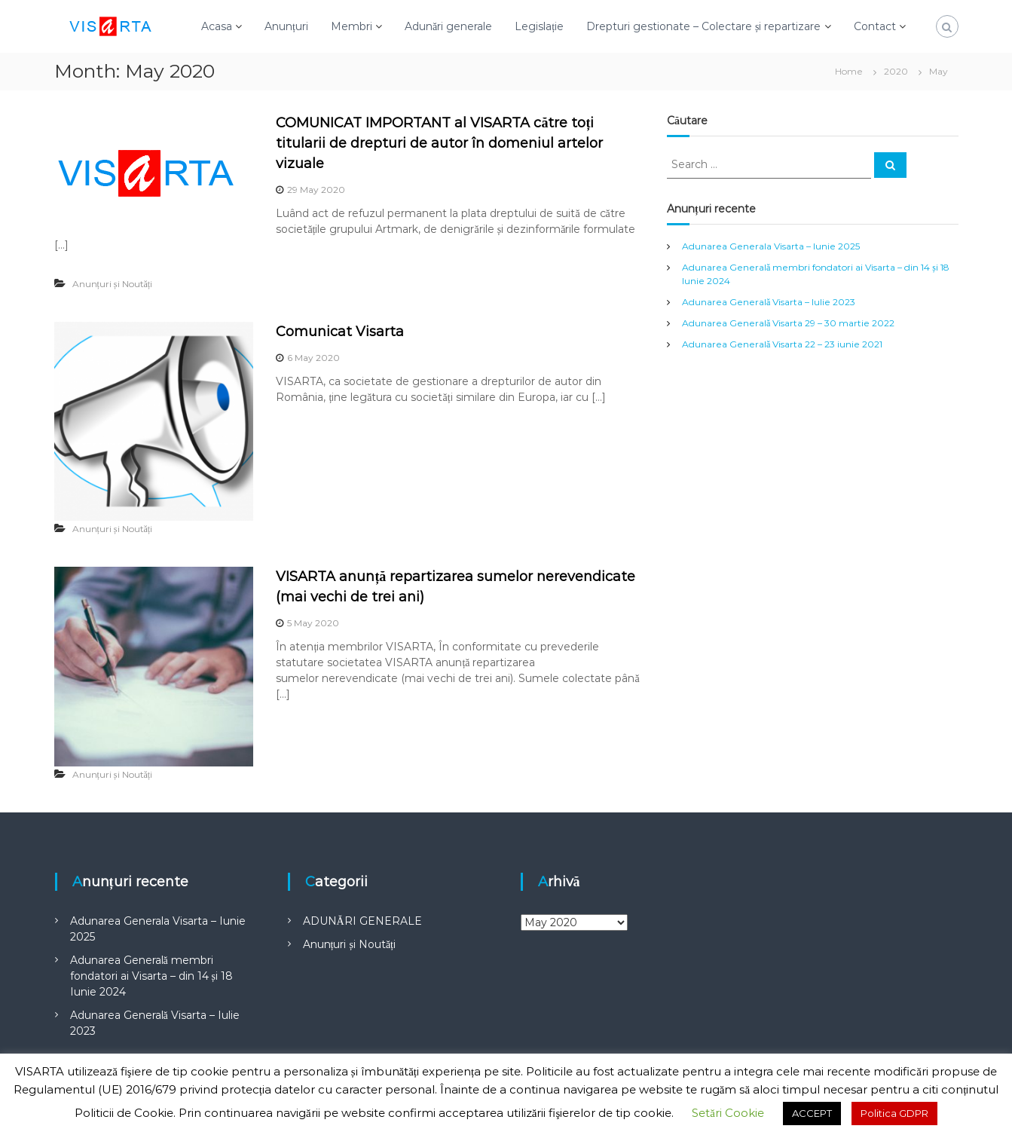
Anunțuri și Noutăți (112, 283)
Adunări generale (448, 26)
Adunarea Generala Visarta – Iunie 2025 (771, 246)
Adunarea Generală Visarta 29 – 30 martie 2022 (788, 323)
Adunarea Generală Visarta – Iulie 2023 (768, 301)
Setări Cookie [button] (728, 1113)
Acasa (216, 26)
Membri (351, 26)
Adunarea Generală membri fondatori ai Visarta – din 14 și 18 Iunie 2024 (151, 976)
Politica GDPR (894, 1113)
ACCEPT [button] (812, 1113)
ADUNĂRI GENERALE (362, 921)
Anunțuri (286, 26)
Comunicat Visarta (340, 331)
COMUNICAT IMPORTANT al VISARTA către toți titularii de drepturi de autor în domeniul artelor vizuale (439, 143)
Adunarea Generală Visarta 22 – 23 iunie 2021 (782, 344)
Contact (875, 26)
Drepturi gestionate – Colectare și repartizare (703, 26)
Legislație (539, 26)
